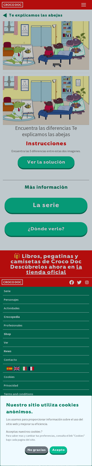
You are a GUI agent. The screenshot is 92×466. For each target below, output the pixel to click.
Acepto (58, 450)
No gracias (36, 450)
